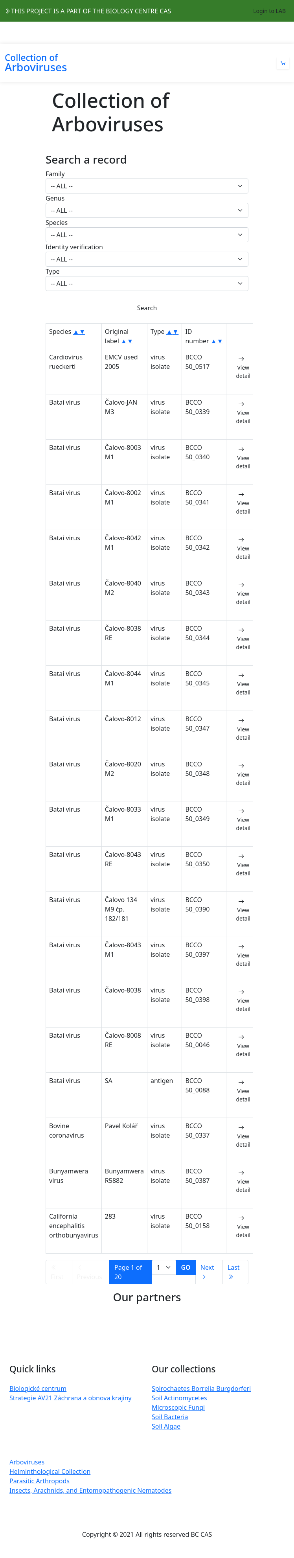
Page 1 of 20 (128, 1272)
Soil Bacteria (170, 1417)
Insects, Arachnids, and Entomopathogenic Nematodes (90, 1490)
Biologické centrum (37, 1388)
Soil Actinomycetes (179, 1398)
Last (234, 1271)
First (57, 1272)
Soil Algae (166, 1426)
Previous (89, 1272)
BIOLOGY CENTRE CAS (138, 11)
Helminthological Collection (49, 1471)
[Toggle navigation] (284, 33)
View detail (243, 367)
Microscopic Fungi (178, 1407)
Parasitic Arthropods (39, 1481)
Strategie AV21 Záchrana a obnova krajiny (70, 1398)
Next (207, 1271)
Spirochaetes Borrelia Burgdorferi (201, 1388)
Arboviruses (26, 1462)
